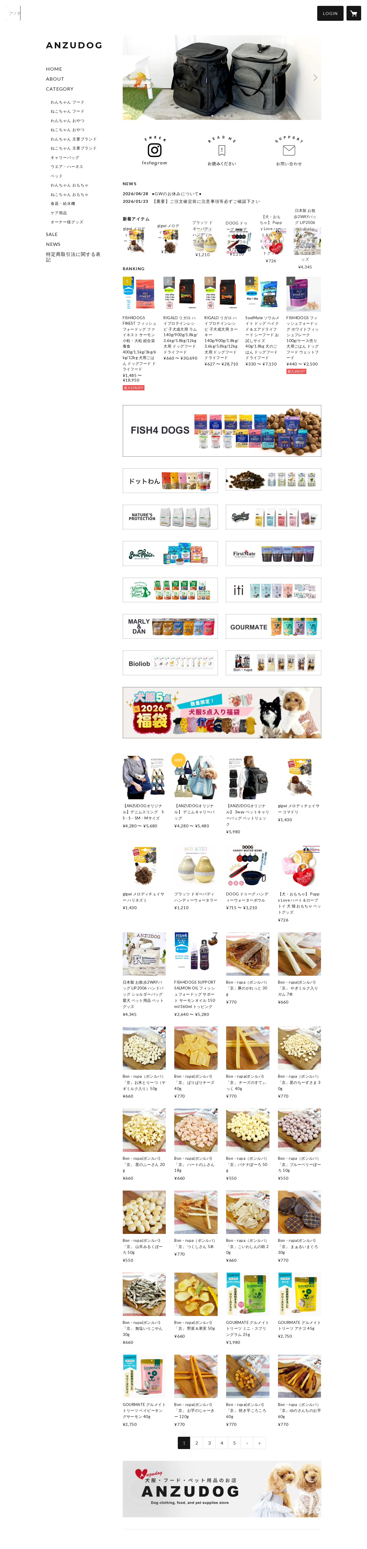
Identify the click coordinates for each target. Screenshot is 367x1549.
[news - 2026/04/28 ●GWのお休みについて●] (222, 194)
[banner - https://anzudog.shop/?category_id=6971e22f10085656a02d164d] (222, 431)
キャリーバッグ (65, 157)
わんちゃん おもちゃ (70, 185)
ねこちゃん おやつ (68, 129)
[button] (330, 13)
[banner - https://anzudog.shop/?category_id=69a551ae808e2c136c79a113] (273, 553)
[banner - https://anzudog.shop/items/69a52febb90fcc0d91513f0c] (222, 713)
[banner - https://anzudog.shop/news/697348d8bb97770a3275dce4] (222, 151)
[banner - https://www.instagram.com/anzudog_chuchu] (155, 151)
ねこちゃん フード (68, 111)
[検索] (13, 13)
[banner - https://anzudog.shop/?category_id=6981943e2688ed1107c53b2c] (170, 480)
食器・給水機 (63, 203)
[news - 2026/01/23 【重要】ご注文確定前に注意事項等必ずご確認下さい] (222, 201)
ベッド (57, 176)
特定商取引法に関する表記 (73, 256)
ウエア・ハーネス (67, 166)
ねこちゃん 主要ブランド (74, 148)
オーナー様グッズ (67, 222)
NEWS (53, 244)
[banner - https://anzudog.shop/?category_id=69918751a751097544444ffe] (273, 517)
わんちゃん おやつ (68, 120)
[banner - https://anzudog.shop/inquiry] (289, 151)
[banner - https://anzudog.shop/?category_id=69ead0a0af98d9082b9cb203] (170, 590)
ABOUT (55, 78)
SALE (52, 234)
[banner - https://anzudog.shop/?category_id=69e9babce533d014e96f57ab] (273, 662)
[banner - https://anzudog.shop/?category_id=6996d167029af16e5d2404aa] (170, 553)
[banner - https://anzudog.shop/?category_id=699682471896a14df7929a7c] (170, 626)
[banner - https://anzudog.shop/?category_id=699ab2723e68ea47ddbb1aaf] (273, 590)
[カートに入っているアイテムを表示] (353, 13)
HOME (54, 69)
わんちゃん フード (68, 102)
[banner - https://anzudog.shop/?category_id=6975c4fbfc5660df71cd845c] (273, 479)
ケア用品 (59, 212)
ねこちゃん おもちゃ (70, 194)
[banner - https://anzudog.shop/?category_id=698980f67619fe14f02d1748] (170, 517)
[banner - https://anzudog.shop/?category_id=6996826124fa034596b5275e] (273, 626)
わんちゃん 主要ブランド (74, 139)
